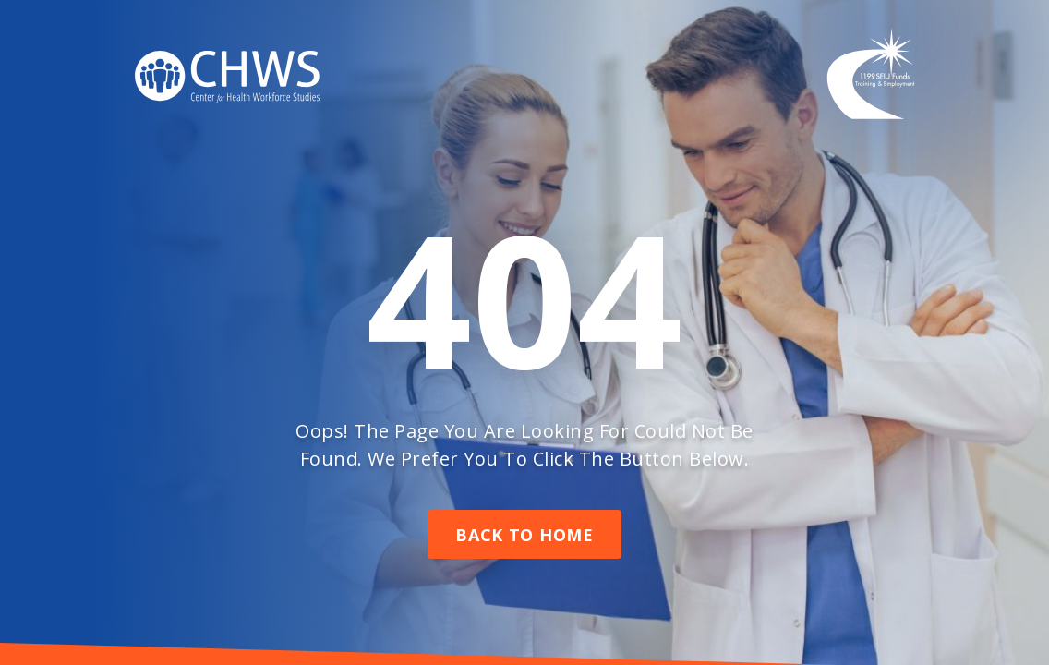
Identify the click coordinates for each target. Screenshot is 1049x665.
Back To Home (524, 535)
